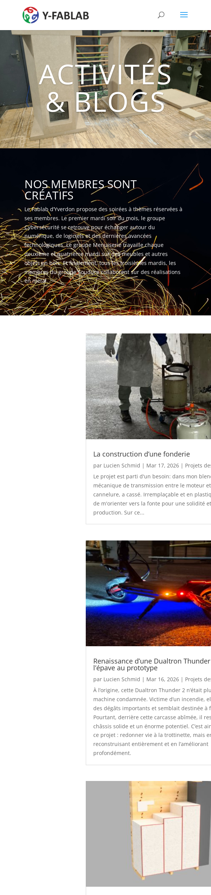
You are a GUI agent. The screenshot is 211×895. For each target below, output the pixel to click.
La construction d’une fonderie (141, 453)
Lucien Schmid (121, 465)
